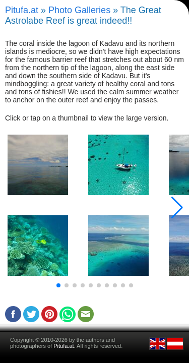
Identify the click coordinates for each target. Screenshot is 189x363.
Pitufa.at (21, 10)
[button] (58, 285)
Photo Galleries (79, 10)
